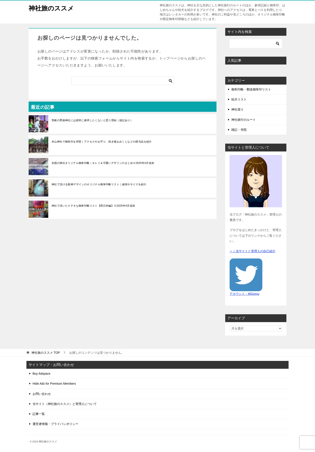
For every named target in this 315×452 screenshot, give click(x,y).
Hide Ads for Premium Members (54, 383)
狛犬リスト (239, 99)
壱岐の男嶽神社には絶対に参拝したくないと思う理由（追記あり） (92, 120)
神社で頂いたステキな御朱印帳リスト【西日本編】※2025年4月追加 (93, 205)
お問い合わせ (42, 394)
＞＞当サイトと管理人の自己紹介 (252, 251)
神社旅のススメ (52, 7)
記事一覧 (39, 414)
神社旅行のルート (243, 119)
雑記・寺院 (239, 129)
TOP (45, 352)
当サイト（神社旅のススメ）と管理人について (65, 404)
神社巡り (237, 109)
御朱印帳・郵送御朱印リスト (251, 89)
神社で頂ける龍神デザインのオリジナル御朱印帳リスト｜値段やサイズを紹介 (99, 184)
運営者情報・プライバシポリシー (55, 424)
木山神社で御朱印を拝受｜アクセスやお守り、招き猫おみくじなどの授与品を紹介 (102, 141)
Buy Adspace (41, 373)
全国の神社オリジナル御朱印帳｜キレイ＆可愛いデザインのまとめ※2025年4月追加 (103, 163)
